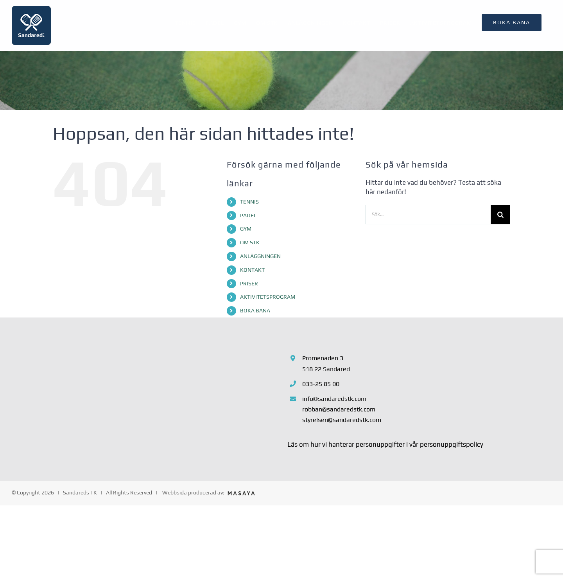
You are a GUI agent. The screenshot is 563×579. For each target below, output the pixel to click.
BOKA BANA (255, 310)
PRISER (249, 283)
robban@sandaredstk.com (338, 409)
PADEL (248, 215)
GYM (245, 228)
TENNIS (249, 201)
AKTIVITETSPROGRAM (267, 297)
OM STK (250, 242)
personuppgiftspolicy (451, 444)
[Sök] (500, 214)
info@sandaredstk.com (334, 398)
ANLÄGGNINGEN (260, 256)
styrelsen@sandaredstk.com (341, 420)
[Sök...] (428, 214)
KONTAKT (252, 270)
